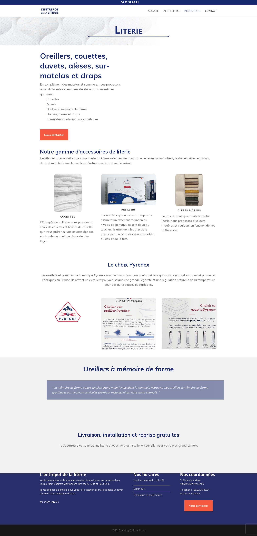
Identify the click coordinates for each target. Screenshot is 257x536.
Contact (211, 11)
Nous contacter (54, 134)
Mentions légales (49, 501)
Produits (191, 11)
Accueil (153, 11)
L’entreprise (171, 11)
